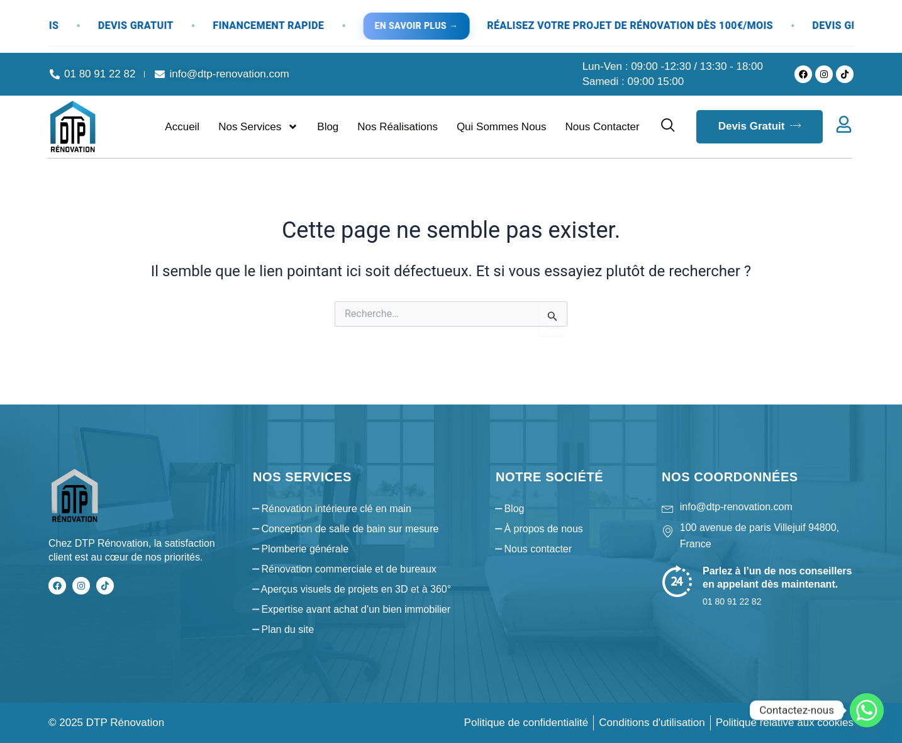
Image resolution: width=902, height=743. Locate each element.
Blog (327, 127)
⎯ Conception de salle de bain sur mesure (345, 528)
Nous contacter (602, 127)
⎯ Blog (510, 508)
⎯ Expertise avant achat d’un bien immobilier (351, 609)
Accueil (182, 127)
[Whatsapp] (867, 710)
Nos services (258, 126)
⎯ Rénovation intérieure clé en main (332, 508)
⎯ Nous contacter (534, 549)
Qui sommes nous (502, 127)
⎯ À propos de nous (539, 528)
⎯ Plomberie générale (300, 549)
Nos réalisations (397, 127)
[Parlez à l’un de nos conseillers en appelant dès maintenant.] (677, 580)
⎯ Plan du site (283, 629)
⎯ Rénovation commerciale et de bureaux (345, 569)
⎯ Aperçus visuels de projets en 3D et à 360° (352, 589)
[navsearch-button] (668, 126)
